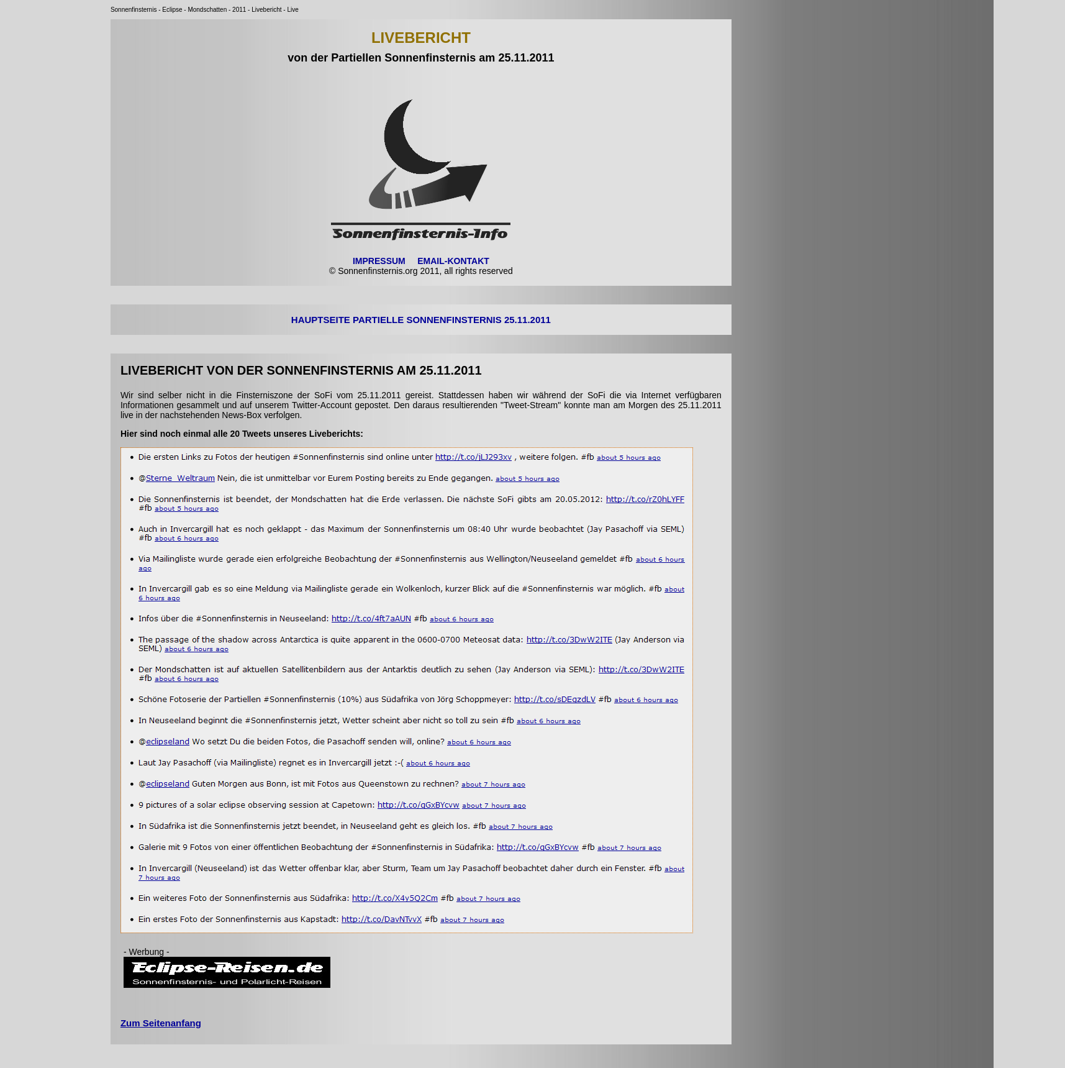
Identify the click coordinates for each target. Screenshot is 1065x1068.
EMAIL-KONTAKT (453, 261)
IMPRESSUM (379, 261)
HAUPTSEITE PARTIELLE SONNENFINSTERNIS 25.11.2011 (421, 319)
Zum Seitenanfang (160, 1023)
